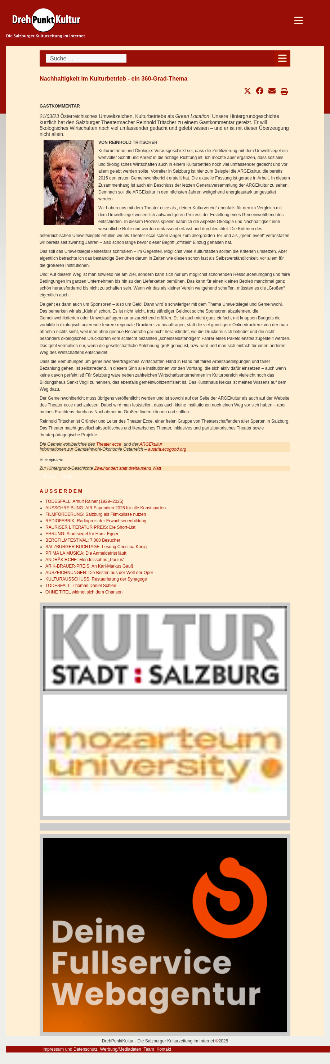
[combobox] (86, 58)
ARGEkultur (150, 444)
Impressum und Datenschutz (70, 1049)
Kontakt (163, 1049)
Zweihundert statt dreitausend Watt (127, 468)
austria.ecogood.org (167, 449)
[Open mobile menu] (282, 58)
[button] (247, 91)
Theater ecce (108, 444)
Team (148, 1049)
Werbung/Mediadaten (120, 1049)
